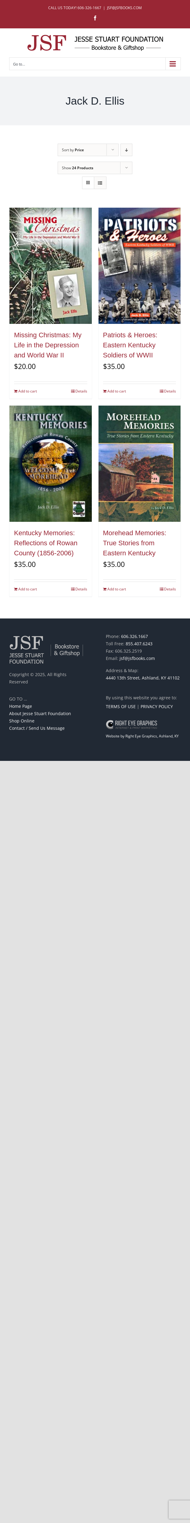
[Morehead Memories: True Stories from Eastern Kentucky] (140, 464)
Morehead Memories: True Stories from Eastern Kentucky (135, 543)
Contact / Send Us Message (37, 728)
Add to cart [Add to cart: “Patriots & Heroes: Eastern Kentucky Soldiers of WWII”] (116, 391)
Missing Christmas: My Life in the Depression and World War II (47, 345)
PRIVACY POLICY (157, 706)
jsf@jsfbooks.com (137, 658)
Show (77, 167)
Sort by (73, 149)
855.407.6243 (139, 644)
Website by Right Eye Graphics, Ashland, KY (142, 736)
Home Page (20, 706)
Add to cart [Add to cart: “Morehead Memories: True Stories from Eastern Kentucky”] (116, 589)
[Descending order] (126, 150)
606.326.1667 (134, 636)
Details (81, 391)
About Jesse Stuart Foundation (40, 713)
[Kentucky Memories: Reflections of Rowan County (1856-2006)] (50, 464)
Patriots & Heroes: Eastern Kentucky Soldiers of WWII (130, 345)
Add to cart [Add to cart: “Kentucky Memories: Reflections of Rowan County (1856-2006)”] (27, 589)
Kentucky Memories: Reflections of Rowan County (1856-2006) (45, 543)
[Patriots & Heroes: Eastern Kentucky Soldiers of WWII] (140, 266)
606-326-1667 (89, 7)
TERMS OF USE (121, 706)
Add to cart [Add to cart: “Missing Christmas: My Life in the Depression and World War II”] (27, 391)
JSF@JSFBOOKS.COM (124, 7)
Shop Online (21, 721)
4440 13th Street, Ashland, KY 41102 (143, 678)
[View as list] (100, 183)
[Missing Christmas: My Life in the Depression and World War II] (50, 266)
